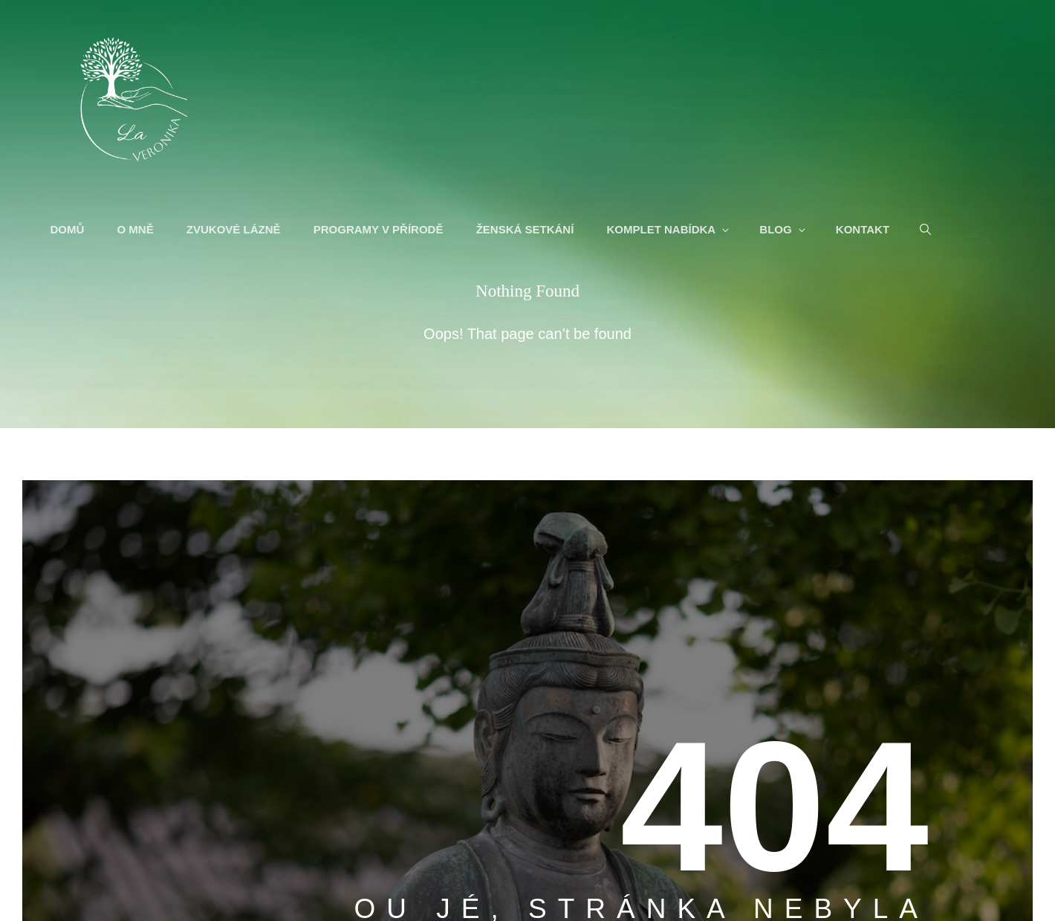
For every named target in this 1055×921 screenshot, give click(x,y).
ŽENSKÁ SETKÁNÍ (527, 230)
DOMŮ (69, 230)
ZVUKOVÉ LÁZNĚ (235, 230)
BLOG (785, 230)
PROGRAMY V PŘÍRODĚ (380, 230)
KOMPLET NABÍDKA (670, 230)
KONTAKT (864, 230)
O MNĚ (137, 230)
